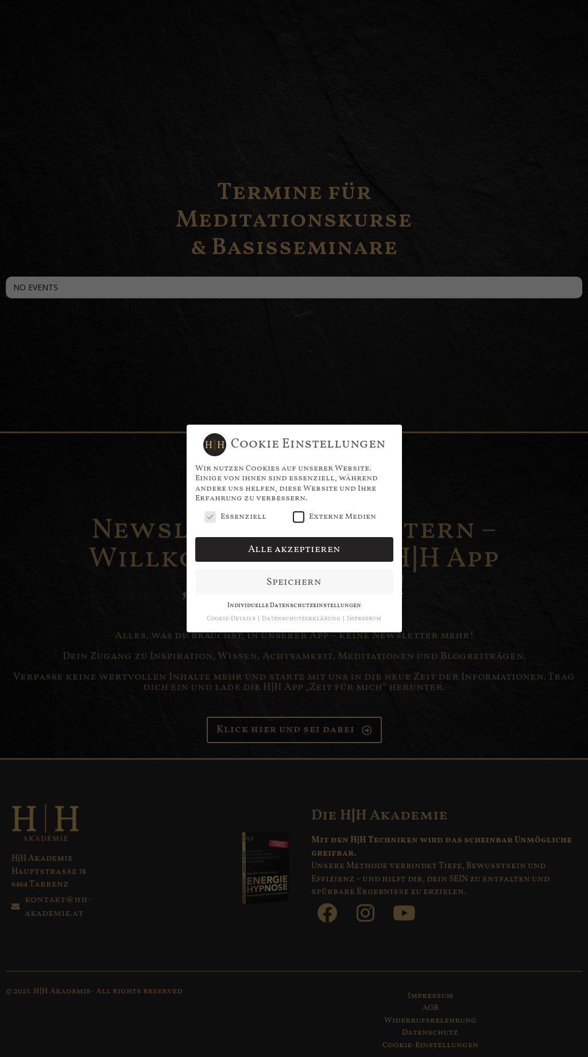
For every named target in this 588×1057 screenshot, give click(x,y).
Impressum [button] (364, 618)
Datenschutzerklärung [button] (302, 618)
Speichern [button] (294, 581)
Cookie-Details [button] (232, 618)
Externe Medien (334, 515)
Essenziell (235, 515)
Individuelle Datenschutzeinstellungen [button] (294, 605)
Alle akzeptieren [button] (294, 548)
